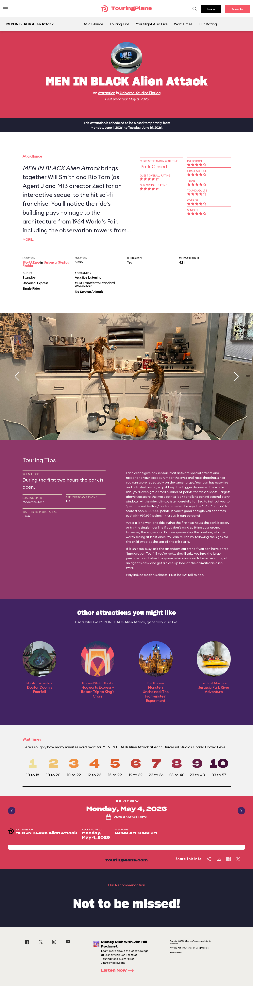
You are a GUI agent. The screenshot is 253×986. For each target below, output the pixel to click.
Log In (211, 9)
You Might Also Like (152, 24)
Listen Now (118, 970)
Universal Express (35, 283)
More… (28, 239)
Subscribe (237, 9)
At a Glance (93, 24)
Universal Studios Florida (140, 93)
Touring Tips (119, 24)
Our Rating (208, 24)
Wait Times (183, 24)
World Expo (31, 262)
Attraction (106, 93)
